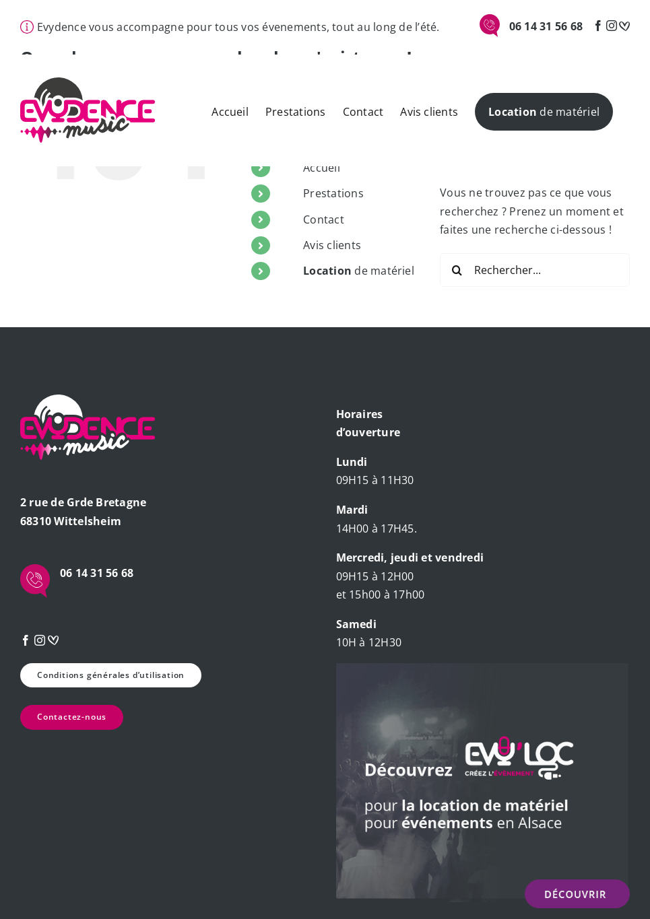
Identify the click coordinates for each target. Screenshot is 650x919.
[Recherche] (457, 270)
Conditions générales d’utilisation (111, 675)
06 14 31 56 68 (546, 26)
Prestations (333, 193)
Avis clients (332, 245)
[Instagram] (611, 25)
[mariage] (624, 25)
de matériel (358, 270)
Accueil (321, 167)
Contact (323, 219)
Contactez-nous (71, 716)
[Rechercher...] (535, 270)
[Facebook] (598, 25)
